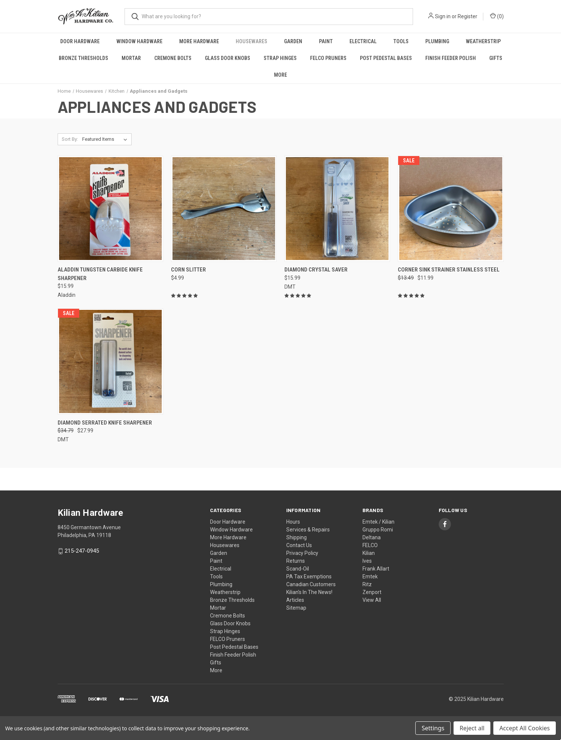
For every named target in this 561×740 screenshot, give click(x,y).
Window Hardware (139, 41)
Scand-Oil (297, 569)
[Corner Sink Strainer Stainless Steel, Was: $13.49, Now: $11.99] (450, 208)
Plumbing (437, 41)
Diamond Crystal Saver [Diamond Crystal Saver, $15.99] (316, 269)
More (280, 75)
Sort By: (70, 139)
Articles (295, 600)
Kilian (368, 553)
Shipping (296, 537)
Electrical (363, 41)
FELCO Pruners (328, 58)
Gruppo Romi (377, 530)
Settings (433, 728)
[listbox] (106, 139)
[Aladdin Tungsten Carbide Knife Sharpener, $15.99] (110, 208)
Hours (293, 522)
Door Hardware (80, 41)
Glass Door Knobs (227, 58)
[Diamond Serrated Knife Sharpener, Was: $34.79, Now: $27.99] (110, 361)
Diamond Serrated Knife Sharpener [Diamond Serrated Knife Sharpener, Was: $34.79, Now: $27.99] (105, 422)
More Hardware (199, 41)
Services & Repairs (308, 530)
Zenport (371, 592)
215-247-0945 (82, 551)
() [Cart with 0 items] (497, 16)
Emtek (370, 576)
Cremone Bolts (172, 58)
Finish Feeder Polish (450, 58)
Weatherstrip (483, 41)
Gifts (495, 58)
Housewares (251, 41)
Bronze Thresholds (83, 58)
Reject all (472, 728)
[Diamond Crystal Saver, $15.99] (337, 208)
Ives (367, 561)
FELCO (370, 545)
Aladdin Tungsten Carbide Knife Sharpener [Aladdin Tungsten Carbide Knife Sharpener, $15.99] (100, 274)
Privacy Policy (302, 553)
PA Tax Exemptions (309, 576)
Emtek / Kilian (378, 522)
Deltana (371, 537)
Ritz (367, 584)
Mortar (131, 58)
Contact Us (299, 545)
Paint (326, 41)
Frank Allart (375, 569)
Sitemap (296, 608)
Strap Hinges (280, 58)
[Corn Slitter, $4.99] (224, 208)
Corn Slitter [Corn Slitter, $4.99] (188, 269)
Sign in (443, 16)
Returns (295, 561)
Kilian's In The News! (309, 592)
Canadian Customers (311, 584)
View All (371, 600)
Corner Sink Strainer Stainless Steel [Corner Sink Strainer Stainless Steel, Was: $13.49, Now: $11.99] (449, 269)
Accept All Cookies (524, 728)
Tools (401, 41)
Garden (293, 41)
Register (467, 16)
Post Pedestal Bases (386, 58)
